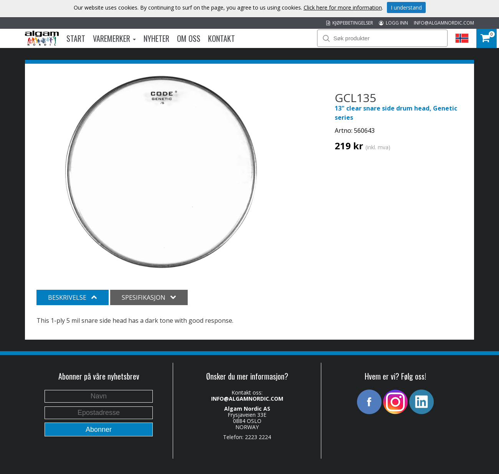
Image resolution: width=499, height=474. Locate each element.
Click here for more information (343, 7)
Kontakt (221, 38)
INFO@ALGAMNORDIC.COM (444, 23)
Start (75, 38)
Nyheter (156, 38)
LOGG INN (393, 23)
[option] (161, 172)
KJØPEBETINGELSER (349, 23)
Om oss (188, 38)
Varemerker (114, 38)
